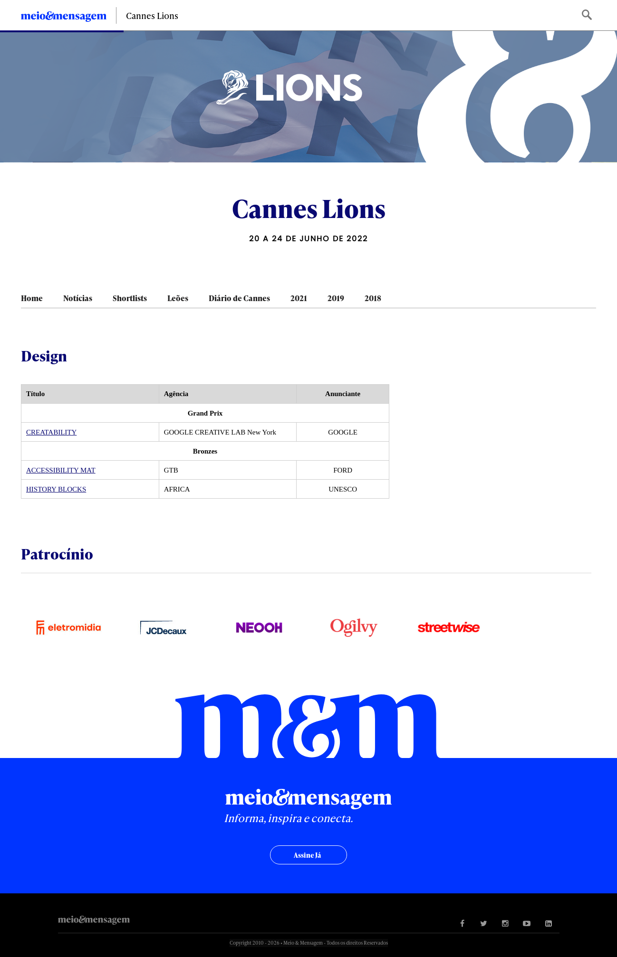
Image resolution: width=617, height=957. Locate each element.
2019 (336, 298)
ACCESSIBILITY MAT (61, 470)
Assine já (307, 855)
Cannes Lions (152, 15)
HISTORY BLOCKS (56, 489)
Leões (177, 298)
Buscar (587, 15)
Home (32, 298)
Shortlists (130, 298)
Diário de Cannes (239, 298)
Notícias (77, 298)
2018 (373, 298)
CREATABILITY (51, 432)
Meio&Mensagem (63, 18)
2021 (298, 298)
